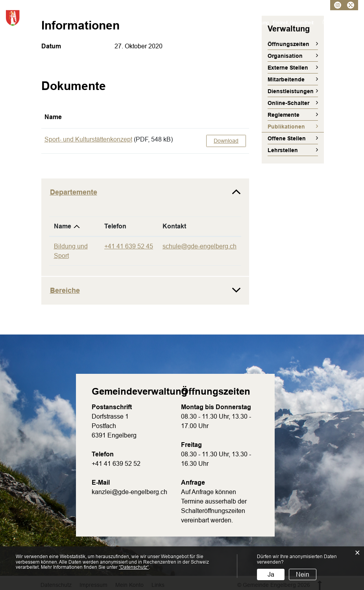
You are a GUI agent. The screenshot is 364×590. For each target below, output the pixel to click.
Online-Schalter (288, 103)
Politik (204, 23)
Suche (352, 22)
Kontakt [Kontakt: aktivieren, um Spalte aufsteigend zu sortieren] (174, 226)
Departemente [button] (73, 192)
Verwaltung (182, 23)
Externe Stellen (288, 67)
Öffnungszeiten (288, 44)
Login (328, 22)
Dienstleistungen (291, 91)
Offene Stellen (287, 138)
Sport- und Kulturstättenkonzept (88, 139)
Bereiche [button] (65, 290)
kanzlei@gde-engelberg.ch (129, 492)
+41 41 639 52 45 (128, 246)
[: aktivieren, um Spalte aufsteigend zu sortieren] (226, 117)
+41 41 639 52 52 (116, 463)
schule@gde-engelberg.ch (200, 246)
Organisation (285, 56)
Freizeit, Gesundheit (293, 23)
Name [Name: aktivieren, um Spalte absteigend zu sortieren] (62, 226)
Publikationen (296, 126)
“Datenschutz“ (134, 567)
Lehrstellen (283, 150)
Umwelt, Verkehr (232, 23)
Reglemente (283, 115)
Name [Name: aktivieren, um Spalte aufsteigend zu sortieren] (53, 117)
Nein (302, 574)
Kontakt (340, 22)
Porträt (159, 23)
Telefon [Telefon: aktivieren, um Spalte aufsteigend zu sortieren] (115, 226)
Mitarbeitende (286, 79)
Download (226, 141)
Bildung (261, 23)
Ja (271, 574)
